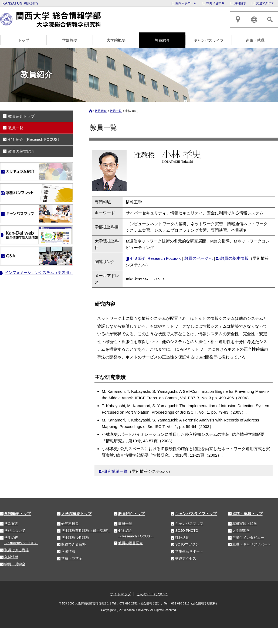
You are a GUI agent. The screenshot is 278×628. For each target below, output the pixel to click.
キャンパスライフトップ (196, 513)
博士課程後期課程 (75, 538)
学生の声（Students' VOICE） (21, 540)
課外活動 (182, 538)
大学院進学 (241, 531)
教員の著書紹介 (21, 151)
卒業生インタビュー (248, 538)
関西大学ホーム (186, 3)
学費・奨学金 (14, 564)
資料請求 (240, 3)
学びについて (14, 531)
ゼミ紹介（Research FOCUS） (34, 139)
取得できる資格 (16, 550)
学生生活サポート (189, 551)
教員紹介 (162, 40)
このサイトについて (152, 594)
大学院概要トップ (76, 513)
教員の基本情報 (234, 258)
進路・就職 (255, 40)
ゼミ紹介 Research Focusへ (155, 258)
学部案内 (11, 523)
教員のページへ (198, 258)
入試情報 (11, 557)
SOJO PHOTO (186, 531)
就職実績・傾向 (244, 523)
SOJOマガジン (187, 544)
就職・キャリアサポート (251, 544)
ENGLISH (254, 19)
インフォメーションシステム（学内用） (39, 272)
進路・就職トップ (247, 513)
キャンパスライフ (209, 40)
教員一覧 (116, 110)
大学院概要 (116, 40)
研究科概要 (70, 523)
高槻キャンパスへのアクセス (238, 19)
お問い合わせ (215, 3)
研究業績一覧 (115, 471)
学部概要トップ (17, 513)
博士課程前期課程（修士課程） (85, 531)
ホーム (91, 112)
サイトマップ (120, 594)
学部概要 (69, 40)
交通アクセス (265, 3)
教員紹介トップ (21, 116)
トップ (23, 40)
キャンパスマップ (189, 523)
